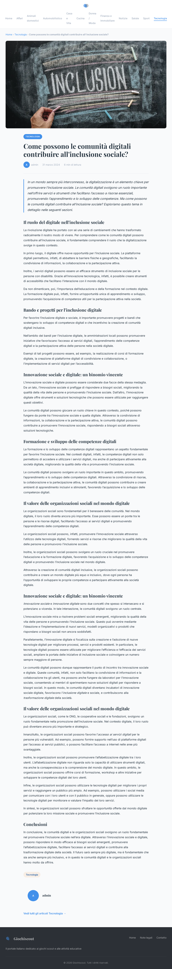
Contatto (161, 937)
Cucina (80, 18)
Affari (19, 18)
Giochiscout (20, 938)
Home (8, 18)
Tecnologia (160, 18)
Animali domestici (33, 18)
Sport (146, 18)
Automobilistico (52, 18)
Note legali (146, 937)
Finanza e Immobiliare (107, 18)
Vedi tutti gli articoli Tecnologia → (44, 913)
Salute (135, 18)
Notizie (123, 18)
